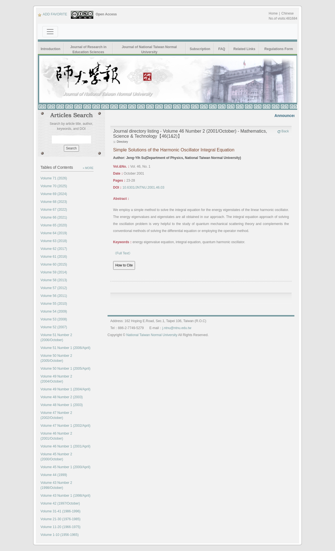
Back (283, 131)
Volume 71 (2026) (54, 178)
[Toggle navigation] (50, 31)
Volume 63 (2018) (54, 241)
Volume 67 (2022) (54, 210)
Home (273, 13)
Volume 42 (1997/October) (60, 503)
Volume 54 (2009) (54, 311)
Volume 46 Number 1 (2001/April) (65, 446)
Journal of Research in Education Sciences (88, 49)
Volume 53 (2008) (54, 319)
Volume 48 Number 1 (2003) (62, 405)
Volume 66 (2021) (54, 217)
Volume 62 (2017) (54, 249)
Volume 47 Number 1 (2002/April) (65, 426)
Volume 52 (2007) (54, 327)
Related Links (244, 49)
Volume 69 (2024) (54, 194)
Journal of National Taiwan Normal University (149, 49)
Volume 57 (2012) (54, 288)
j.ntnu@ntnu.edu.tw (176, 328)
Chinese (287, 13)
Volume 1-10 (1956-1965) (60, 535)
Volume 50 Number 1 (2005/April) (65, 369)
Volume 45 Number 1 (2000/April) (65, 467)
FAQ (222, 49)
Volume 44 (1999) (54, 475)
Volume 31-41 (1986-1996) (61, 511)
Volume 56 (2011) (54, 296)
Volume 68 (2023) (54, 202)
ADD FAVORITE (52, 14)
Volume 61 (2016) (54, 257)
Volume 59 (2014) (54, 272)
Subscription (200, 49)
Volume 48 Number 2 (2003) (62, 397)
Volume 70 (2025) (54, 186)
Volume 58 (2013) (54, 280)
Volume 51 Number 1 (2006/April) (65, 348)
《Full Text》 (122, 253)
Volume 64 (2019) (54, 233)
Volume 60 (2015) (54, 264)
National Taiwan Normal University (152, 335)
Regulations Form (278, 49)
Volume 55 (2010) (54, 304)
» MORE (88, 168)
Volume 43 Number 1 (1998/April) (65, 496)
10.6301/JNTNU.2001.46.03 (143, 187)
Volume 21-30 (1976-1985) (61, 519)
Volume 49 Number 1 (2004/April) (65, 389)
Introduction (50, 49)
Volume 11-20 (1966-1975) (61, 527)
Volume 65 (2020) (54, 225)
